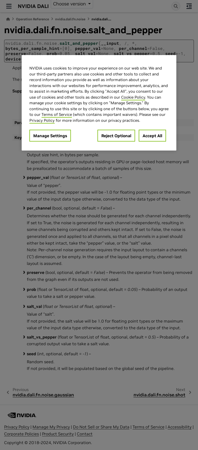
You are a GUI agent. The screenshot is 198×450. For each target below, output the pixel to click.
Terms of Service (57, 114)
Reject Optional (116, 135)
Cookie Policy (133, 96)
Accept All (152, 135)
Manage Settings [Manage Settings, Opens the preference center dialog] (50, 135)
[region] (99, 103)
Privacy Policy (42, 120)
